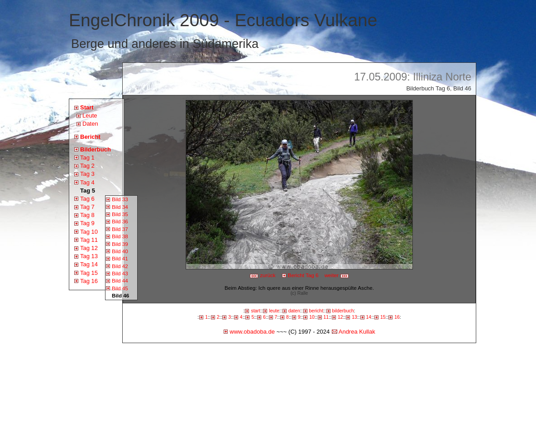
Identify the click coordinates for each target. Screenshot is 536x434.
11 (326, 317)
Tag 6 (87, 198)
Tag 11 (89, 239)
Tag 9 (87, 223)
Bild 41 (120, 258)
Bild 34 (120, 207)
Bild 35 (120, 214)
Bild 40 (120, 251)
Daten (90, 123)
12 (340, 317)
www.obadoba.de (252, 331)
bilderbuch (343, 310)
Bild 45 (120, 288)
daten (294, 310)
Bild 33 (120, 199)
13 (354, 317)
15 (383, 317)
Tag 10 (89, 231)
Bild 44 (120, 280)
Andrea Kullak (357, 331)
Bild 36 (120, 221)
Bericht (90, 136)
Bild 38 (120, 236)
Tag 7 (87, 206)
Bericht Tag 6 (303, 275)
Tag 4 (87, 182)
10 (312, 317)
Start (87, 107)
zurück (262, 275)
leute (274, 310)
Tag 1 (87, 157)
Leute (89, 115)
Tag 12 (89, 248)
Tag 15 (89, 272)
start (255, 310)
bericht (316, 310)
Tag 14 (89, 264)
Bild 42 (120, 266)
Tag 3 (87, 173)
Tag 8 (87, 215)
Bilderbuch (95, 149)
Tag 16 (89, 281)
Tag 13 (89, 256)
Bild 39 (120, 244)
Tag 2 (87, 165)
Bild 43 (120, 273)
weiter (337, 275)
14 (369, 317)
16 (397, 317)
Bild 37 (120, 229)
